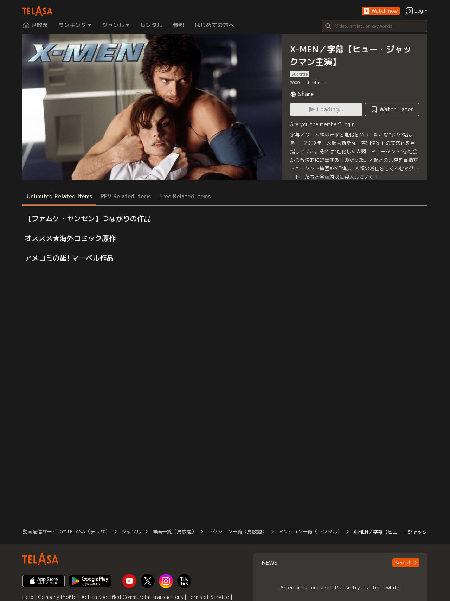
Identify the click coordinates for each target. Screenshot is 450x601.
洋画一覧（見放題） (174, 531)
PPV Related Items (126, 196)
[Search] (375, 26)
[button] (381, 11)
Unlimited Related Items (59, 196)
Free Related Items (185, 196)
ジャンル (131, 531)
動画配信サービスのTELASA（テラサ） (66, 531)
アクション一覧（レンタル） (310, 531)
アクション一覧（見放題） (237, 531)
